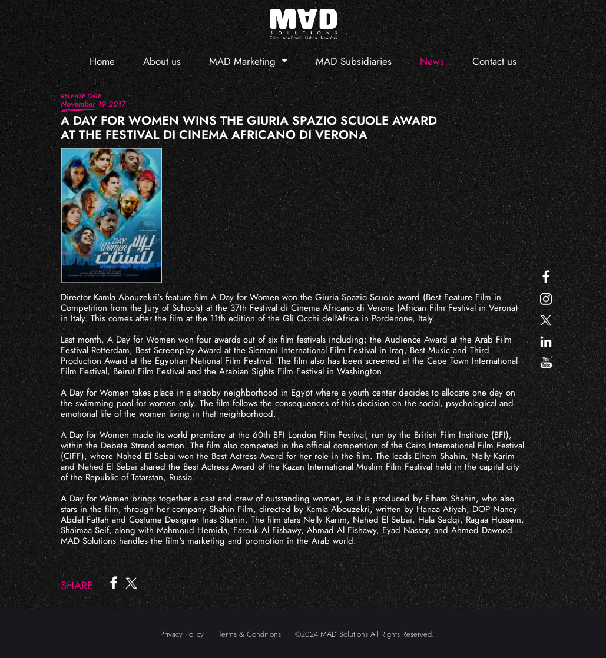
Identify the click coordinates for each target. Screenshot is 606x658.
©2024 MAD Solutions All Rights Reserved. (364, 634)
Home (102, 61)
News (432, 61)
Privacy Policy (182, 634)
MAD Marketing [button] (244, 61)
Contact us (494, 61)
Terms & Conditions (249, 634)
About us (162, 61)
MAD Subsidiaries (354, 61)
